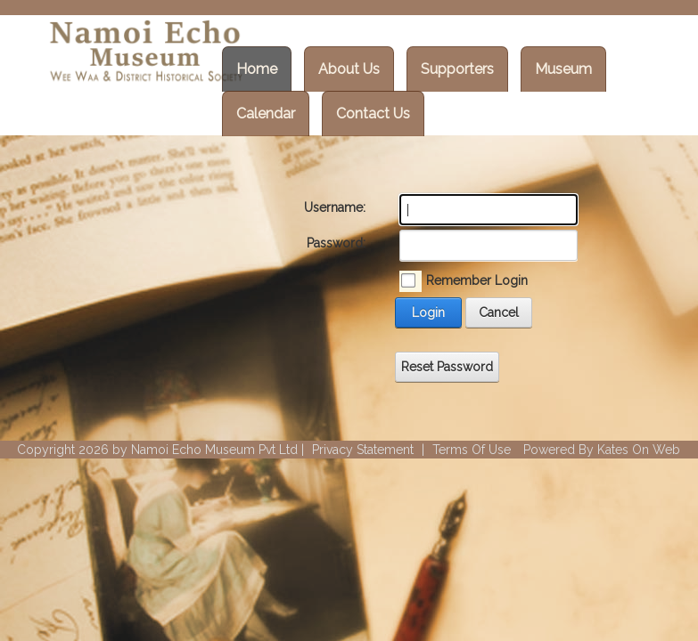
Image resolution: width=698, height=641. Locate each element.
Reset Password (447, 367)
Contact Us (373, 113)
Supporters (457, 69)
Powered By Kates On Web (601, 449)
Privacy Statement (363, 449)
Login (428, 312)
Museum (563, 69)
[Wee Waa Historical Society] (144, 53)
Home (256, 69)
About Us (349, 69)
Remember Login (477, 280)
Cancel (499, 312)
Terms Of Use (471, 449)
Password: (336, 243)
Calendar (265, 113)
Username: (334, 207)
